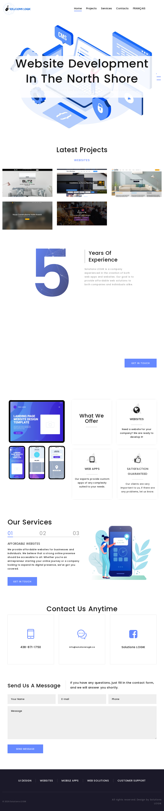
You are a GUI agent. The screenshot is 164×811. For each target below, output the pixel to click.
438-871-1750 (30, 647)
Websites (82, 160)
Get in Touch (140, 363)
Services (106, 8)
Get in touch (18, 581)
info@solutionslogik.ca (82, 647)
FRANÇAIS (139, 8)
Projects (91, 8)
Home (78, 8)
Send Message (25, 749)
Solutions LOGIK (133, 647)
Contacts (122, 8)
